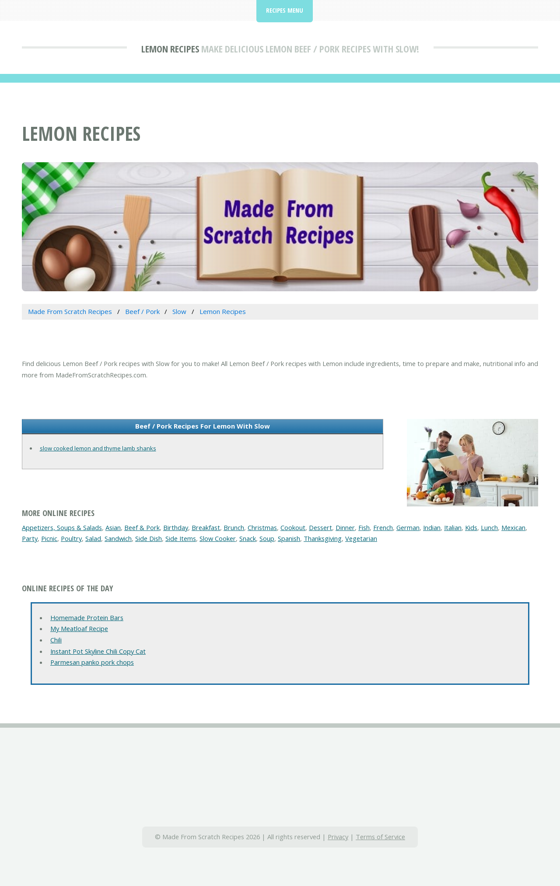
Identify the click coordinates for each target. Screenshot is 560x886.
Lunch (489, 527)
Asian (113, 527)
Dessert (320, 527)
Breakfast (206, 527)
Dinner (345, 527)
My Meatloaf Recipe (79, 628)
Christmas (262, 527)
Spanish (289, 538)
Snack (247, 538)
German (408, 527)
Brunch (234, 527)
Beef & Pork (142, 527)
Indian (432, 527)
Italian (453, 527)
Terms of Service (380, 836)
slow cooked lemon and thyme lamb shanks (98, 448)
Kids (471, 527)
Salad (93, 538)
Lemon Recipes (170, 48)
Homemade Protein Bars (86, 617)
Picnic (49, 538)
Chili (56, 639)
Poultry (71, 538)
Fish (364, 527)
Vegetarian (361, 538)
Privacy (338, 836)
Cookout (292, 527)
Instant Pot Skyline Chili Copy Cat (98, 651)
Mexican (513, 527)
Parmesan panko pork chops (92, 662)
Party (30, 538)
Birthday (175, 527)
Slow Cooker (218, 538)
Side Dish (148, 538)
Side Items (180, 538)
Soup (266, 538)
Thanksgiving (323, 538)
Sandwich (118, 538)
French (383, 527)
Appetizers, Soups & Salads (62, 527)
